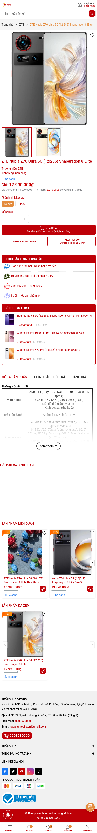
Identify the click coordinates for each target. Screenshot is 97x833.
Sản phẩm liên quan (18, 523)
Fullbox (21, 204)
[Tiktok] (38, 771)
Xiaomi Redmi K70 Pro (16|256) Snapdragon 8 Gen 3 (48, 349)
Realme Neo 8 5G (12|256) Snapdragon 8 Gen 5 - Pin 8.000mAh (55, 315)
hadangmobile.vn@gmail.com (28, 726)
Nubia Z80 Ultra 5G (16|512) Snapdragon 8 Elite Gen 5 (68, 580)
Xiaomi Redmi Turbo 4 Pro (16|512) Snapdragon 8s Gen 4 (51, 332)
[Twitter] (13, 771)
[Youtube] (21, 771)
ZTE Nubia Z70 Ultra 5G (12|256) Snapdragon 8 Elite (23, 662)
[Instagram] (30, 771)
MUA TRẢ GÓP (72, 241)
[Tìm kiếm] (92, 13)
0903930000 (23, 720)
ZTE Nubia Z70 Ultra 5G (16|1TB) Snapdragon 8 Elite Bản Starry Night (23, 580)
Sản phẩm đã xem (16, 605)
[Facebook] (5, 771)
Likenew (8, 204)
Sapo (57, 817)
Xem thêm (48, 446)
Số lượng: (7, 211)
